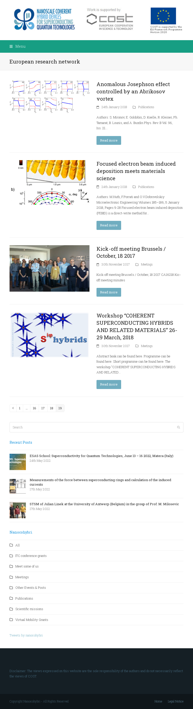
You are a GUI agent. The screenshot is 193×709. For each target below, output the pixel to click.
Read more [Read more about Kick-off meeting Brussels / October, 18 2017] (109, 292)
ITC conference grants (31, 555)
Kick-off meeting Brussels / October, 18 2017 (131, 252)
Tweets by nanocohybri (26, 635)
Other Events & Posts (30, 587)
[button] (17, 46)
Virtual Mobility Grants (31, 619)
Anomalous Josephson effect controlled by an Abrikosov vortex (133, 91)
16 (36, 408)
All (17, 545)
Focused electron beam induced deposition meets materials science (136, 171)
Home (158, 701)
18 (53, 408)
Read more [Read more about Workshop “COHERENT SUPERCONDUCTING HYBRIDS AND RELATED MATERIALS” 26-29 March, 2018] (109, 384)
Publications (146, 107)
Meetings (147, 264)
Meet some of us (27, 566)
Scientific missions (29, 609)
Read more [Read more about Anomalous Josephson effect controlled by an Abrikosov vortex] (109, 140)
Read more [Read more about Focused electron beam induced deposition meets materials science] (109, 225)
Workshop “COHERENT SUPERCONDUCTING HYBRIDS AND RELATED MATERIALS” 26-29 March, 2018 (136, 326)
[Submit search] (178, 427)
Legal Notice (175, 701)
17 (44, 408)
